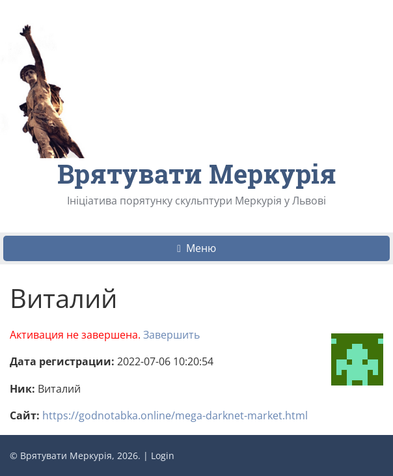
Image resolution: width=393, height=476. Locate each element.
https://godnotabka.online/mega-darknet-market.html (175, 415)
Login (162, 455)
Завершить (171, 335)
